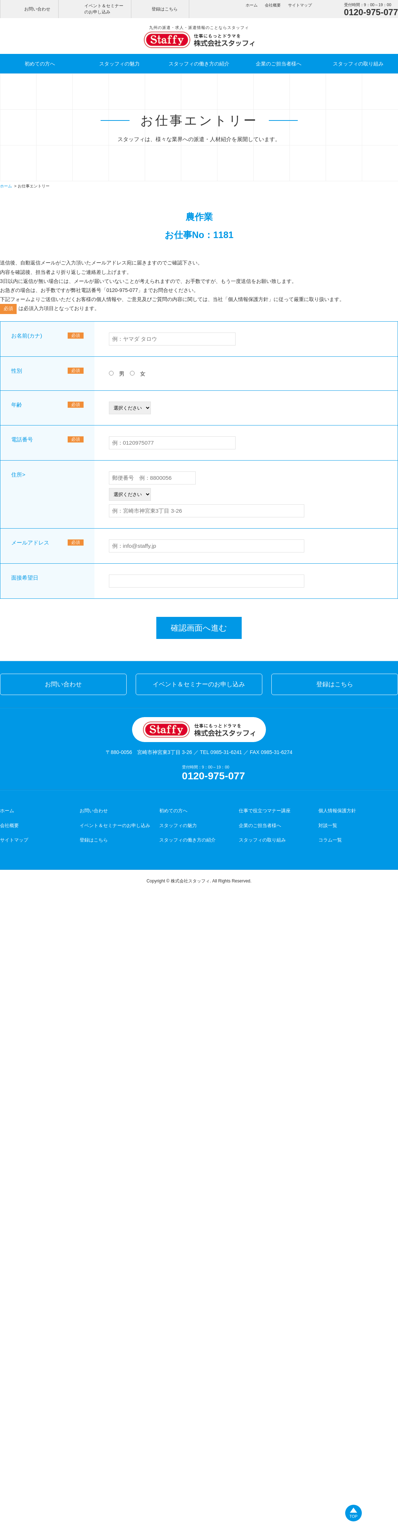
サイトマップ (300, 5)
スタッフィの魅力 (119, 64)
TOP (353, 1516)
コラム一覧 (330, 840)
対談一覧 (327, 825)
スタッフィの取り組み (358, 64)
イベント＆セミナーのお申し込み (103, 8)
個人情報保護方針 (248, 299)
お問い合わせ (37, 9)
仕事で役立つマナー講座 (265, 810)
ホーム (252, 5)
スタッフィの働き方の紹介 (199, 64)
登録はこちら (165, 9)
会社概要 (273, 5)
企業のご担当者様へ (278, 64)
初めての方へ (40, 64)
